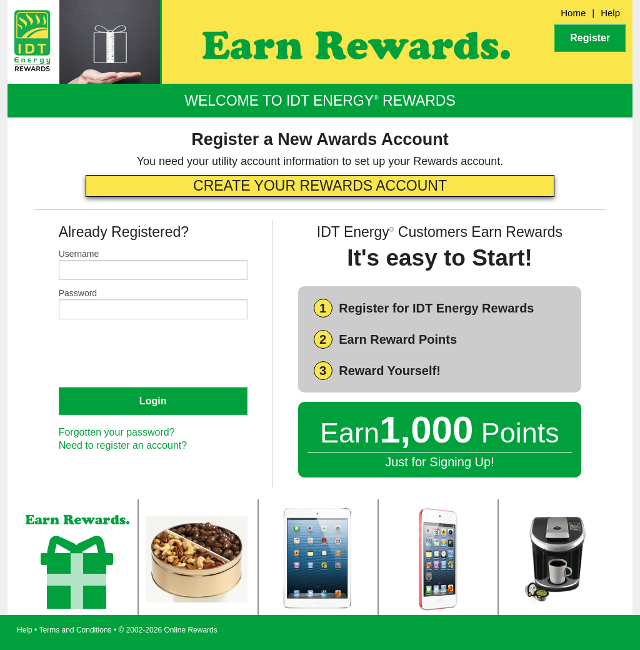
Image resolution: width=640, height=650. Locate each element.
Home (573, 13)
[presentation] (154, 352)
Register (590, 37)
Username (79, 253)
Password (78, 293)
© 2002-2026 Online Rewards (168, 630)
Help (610, 13)
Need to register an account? (123, 445)
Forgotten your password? (117, 432)
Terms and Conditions (75, 630)
